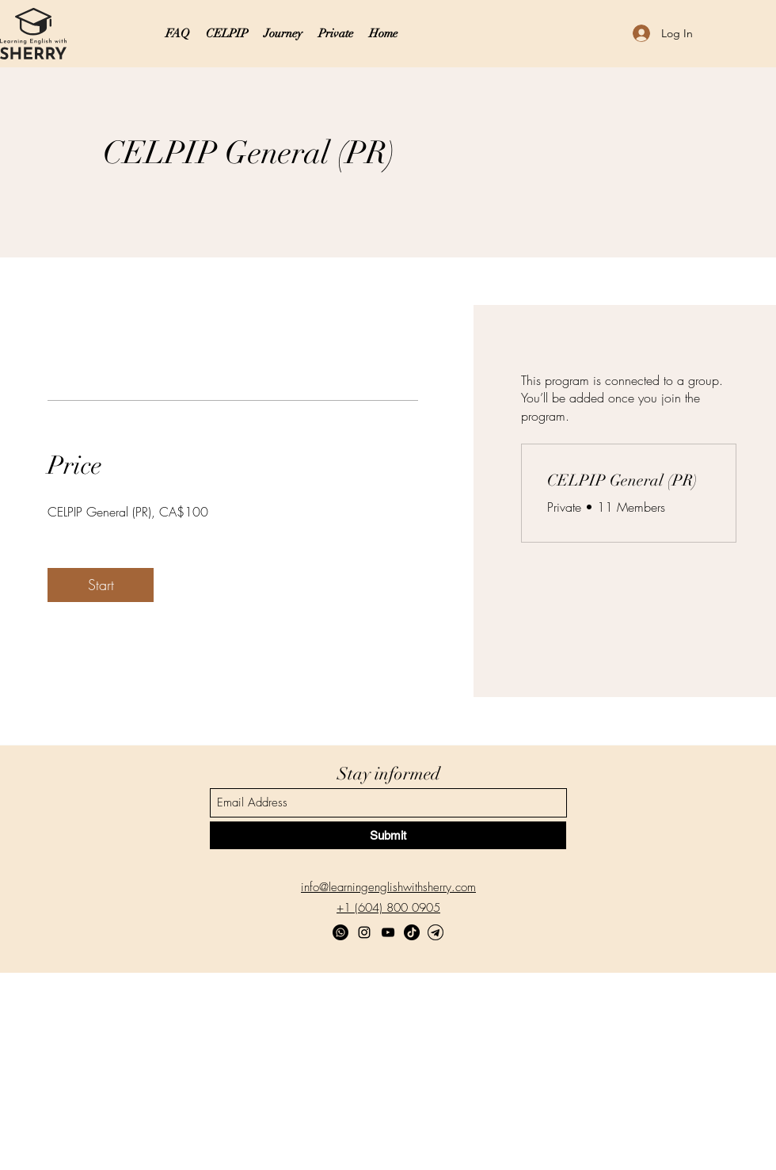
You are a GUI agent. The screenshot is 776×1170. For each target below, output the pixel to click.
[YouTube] (388, 932)
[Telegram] (435, 932)
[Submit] (388, 835)
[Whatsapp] (340, 932)
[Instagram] (364, 932)
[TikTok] (412, 932)
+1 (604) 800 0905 (388, 908)
